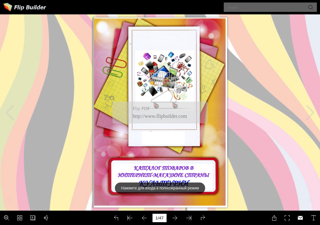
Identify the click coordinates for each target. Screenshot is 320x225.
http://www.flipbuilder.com (160, 116)
